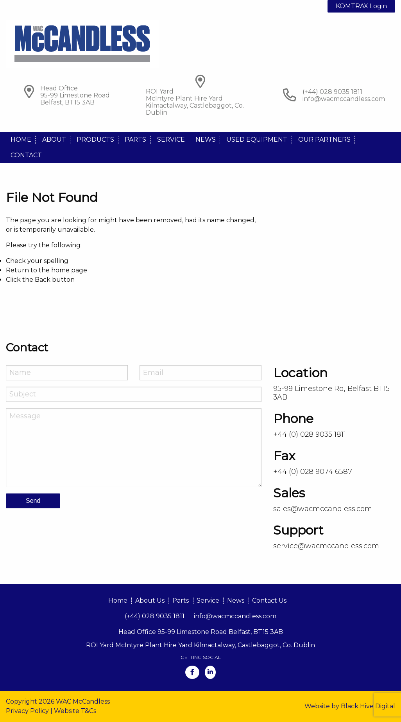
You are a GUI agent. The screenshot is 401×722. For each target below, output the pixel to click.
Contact (26, 155)
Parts (135, 139)
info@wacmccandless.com (344, 99)
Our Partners (324, 139)
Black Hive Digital (368, 706)
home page (69, 270)
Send (33, 500)
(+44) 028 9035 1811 (154, 616)
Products (95, 139)
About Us (150, 600)
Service (171, 139)
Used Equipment (256, 139)
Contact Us (269, 600)
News (205, 139)
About (54, 139)
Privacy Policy (27, 711)
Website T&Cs (75, 711)
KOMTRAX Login (361, 6)
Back (42, 279)
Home (21, 139)
